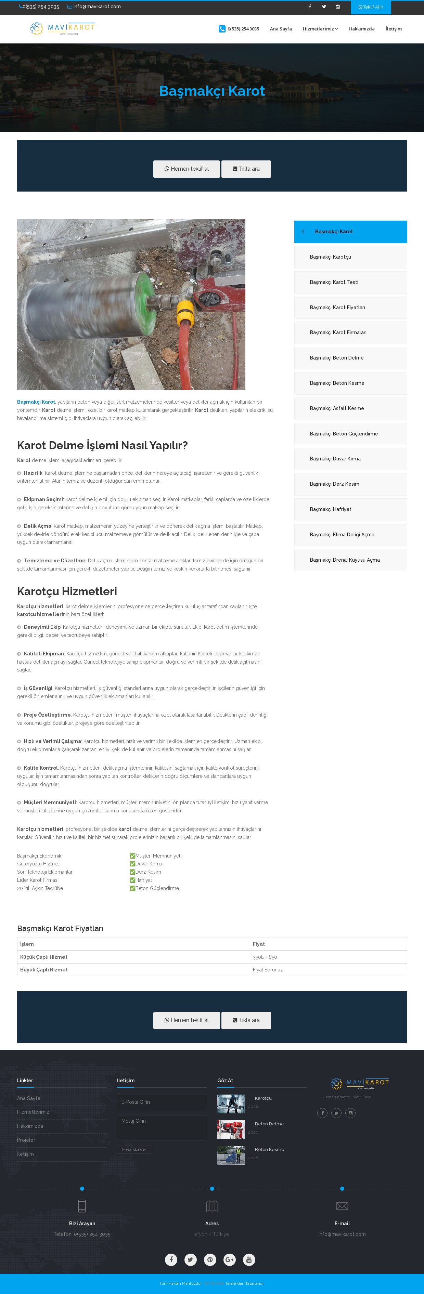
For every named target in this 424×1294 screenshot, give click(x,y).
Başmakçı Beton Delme (337, 358)
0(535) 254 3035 (39, 6)
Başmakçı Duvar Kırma (335, 458)
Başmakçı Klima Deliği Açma (342, 534)
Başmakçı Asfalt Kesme (337, 408)
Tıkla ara (246, 169)
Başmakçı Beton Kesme (337, 383)
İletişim (394, 29)
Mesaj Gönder (134, 1149)
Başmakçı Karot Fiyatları (337, 307)
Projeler (26, 1140)
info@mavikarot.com (94, 6)
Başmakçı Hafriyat (330, 509)
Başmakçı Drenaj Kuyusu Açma (345, 560)
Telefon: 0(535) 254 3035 (82, 1234)
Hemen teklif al (187, 169)
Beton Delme (269, 1123)
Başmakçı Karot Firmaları (338, 332)
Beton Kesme (269, 1149)
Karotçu (263, 1098)
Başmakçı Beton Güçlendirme (344, 433)
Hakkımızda (362, 29)
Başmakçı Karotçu (330, 257)
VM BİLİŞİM (214, 1283)
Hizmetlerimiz (320, 29)
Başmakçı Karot (334, 231)
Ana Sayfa (281, 29)
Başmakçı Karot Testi (334, 282)
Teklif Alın (371, 7)
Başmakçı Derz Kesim (334, 484)
